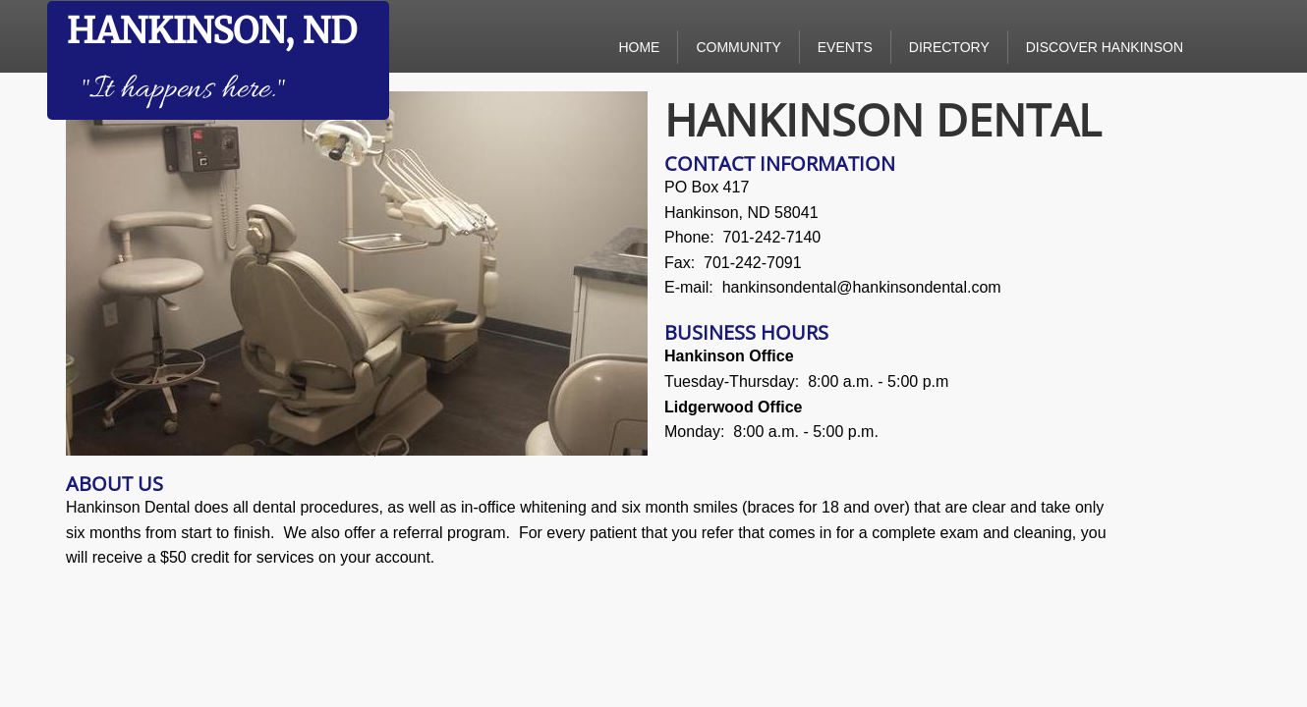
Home (638, 47)
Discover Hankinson (1104, 47)
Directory (949, 47)
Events (845, 47)
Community (738, 47)
